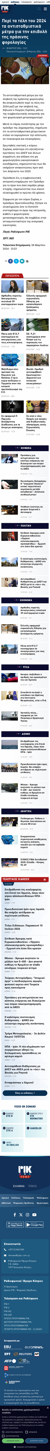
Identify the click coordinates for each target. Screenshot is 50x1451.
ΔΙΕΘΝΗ (26, 734)
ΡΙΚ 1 (6, 1304)
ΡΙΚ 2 (6, 1308)
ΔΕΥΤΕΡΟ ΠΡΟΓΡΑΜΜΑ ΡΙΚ (17, 1322)
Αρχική (5, 1198)
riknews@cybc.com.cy (19, 1256)
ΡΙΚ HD (7, 1311)
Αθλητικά (6, 1203)
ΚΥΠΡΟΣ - (8, 932)
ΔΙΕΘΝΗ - (8, 903)
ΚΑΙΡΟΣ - (8, 1040)
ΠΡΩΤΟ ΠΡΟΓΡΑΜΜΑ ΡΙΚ (16, 1319)
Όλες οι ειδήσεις (25, 1093)
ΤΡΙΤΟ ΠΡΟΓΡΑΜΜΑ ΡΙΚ (16, 1326)
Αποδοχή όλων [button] (13, 1441)
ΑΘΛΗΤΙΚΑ (26, 811)
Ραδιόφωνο (42, 1198)
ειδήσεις (15, 2)
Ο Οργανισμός (10, 1287)
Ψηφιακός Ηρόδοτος (23, 1203)
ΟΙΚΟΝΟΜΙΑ (42, 56)
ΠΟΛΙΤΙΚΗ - (8, 952)
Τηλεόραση (28, 1198)
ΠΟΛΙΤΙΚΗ (26, 526)
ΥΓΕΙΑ (26, 667)
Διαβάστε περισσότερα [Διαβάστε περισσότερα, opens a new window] (10, 1428)
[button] (3, 1432)
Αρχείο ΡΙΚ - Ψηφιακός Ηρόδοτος (20, 1290)
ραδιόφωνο (39, 2)
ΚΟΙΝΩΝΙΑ (26, 448)
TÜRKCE (32, 1186)
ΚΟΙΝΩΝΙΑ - (8, 1011)
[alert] (25, 1428)
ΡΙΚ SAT (8, 1315)
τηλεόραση (26, 2)
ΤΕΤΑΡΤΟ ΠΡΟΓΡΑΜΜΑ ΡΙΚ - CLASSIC (23, 1329)
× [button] (48, 1408)
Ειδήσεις (15, 1198)
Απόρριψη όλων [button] (36, 1441)
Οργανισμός (43, 1203)
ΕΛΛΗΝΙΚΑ (19, 1186)
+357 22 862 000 (16, 1250)
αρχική (5, 2)
